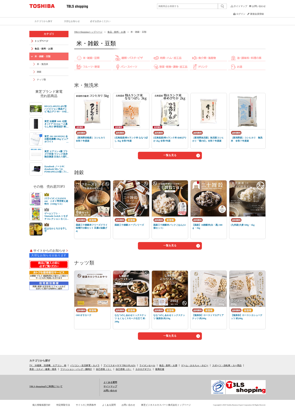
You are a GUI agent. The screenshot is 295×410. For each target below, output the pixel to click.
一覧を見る (169, 155)
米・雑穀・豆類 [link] (138, 32)
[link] (92, 60)
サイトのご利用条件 (86, 405)
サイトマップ (240, 6)
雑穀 (79, 172)
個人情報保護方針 (41, 405)
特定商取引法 (63, 405)
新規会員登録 (257, 14)
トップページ (41, 41)
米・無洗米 (86, 85)
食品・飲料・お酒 (116, 32)
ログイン (240, 14)
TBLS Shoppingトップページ (88, 32)
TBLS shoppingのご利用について (45, 386)
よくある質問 (110, 382)
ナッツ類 (84, 263)
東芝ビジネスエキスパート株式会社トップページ (166, 405)
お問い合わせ (259, 6)
